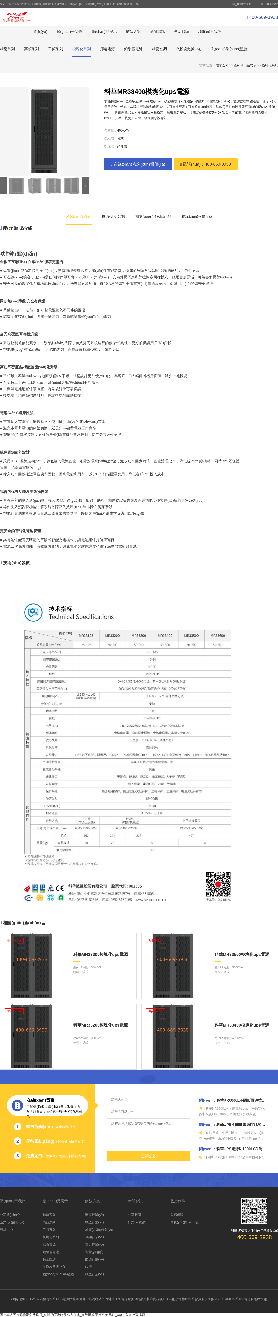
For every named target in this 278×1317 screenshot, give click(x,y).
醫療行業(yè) (94, 1215)
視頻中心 (6, 1230)
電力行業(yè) (94, 1244)
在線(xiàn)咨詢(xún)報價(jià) (138, 164)
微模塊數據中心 (189, 49)
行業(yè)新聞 (137, 1222)
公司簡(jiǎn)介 (10, 1215)
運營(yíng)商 (94, 1252)
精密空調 (159, 49)
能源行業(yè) (94, 1259)
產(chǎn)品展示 (104, 32)
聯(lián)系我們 (269, 4)
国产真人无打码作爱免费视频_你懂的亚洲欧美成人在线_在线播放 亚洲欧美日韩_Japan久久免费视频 (72, 1315)
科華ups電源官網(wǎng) (249, 1299)
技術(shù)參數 (113, 216)
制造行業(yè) (94, 1222)
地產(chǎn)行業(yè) (99, 1230)
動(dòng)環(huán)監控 (229, 49)
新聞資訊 (157, 32)
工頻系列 (55, 49)
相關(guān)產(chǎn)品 (153, 216)
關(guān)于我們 (241, 4)
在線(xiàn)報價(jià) (196, 216)
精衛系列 (7, 49)
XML (228, 1299)
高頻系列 (31, 49)
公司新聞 (134, 1215)
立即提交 (148, 1156)
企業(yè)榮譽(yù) (12, 1222)
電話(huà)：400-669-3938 (205, 164)
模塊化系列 (81, 49)
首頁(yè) (40, 32)
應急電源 (107, 49)
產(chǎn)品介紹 (79, 216)
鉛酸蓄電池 (133, 49)
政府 (88, 1267)
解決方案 (133, 32)
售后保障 (181, 32)
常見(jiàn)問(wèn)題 (185, 1222)
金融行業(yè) (94, 1237)
